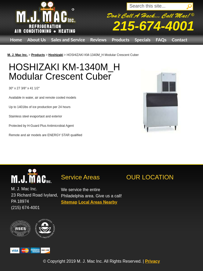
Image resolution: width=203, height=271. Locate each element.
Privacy (152, 261)
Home (16, 39)
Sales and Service (68, 39)
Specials (142, 39)
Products (120, 39)
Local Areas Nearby (97, 202)
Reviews (98, 39)
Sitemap (69, 202)
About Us (36, 39)
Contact (179, 39)
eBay (15, 50)
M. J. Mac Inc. (18, 55)
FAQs (161, 39)
